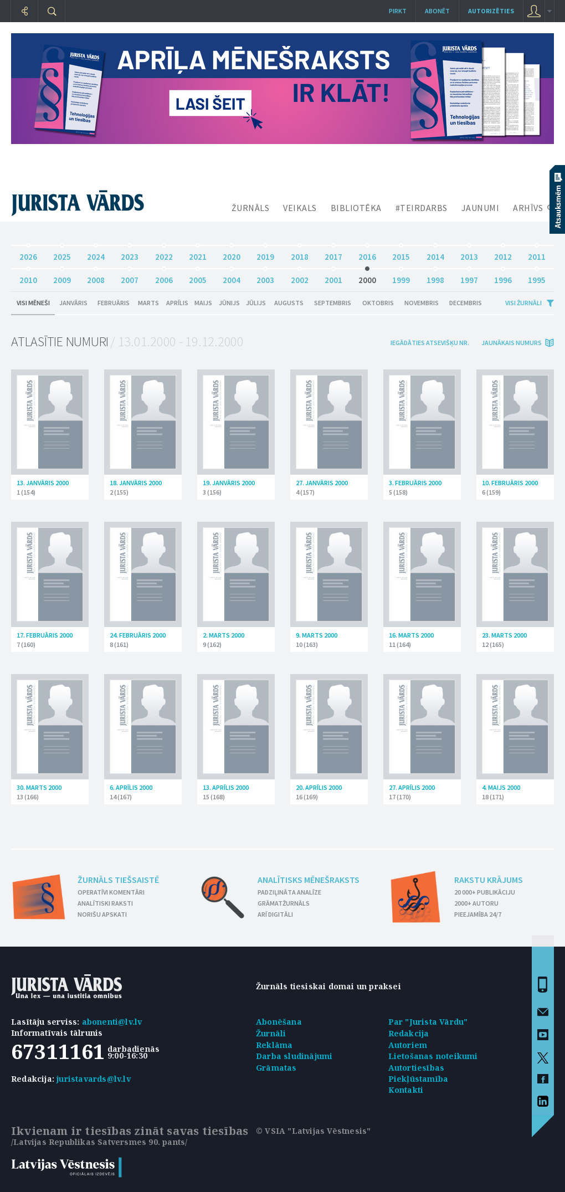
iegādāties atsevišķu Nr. (430, 342)
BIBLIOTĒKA (356, 207)
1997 (469, 277)
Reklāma (274, 1045)
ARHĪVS (528, 207)
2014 (435, 254)
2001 (333, 277)
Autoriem (408, 1045)
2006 (164, 277)
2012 (503, 254)
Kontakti (406, 1090)
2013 (469, 254)
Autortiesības (416, 1067)
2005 (198, 277)
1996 (503, 277)
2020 (231, 254)
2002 (300, 277)
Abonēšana (279, 1021)
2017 (333, 254)
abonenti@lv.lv (112, 1021)
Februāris (113, 303)
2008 (96, 277)
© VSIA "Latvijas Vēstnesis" (313, 1131)
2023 (129, 254)
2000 (367, 277)
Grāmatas (276, 1067)
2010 (28, 277)
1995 (537, 277)
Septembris (332, 303)
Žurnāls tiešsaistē (118, 879)
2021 (198, 254)
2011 (537, 254)
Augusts (289, 303)
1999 (401, 277)
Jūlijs (256, 303)
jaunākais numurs (511, 342)
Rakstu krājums (488, 879)
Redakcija (408, 1033)
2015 (401, 254)
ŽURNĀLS (251, 207)
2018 (300, 254)
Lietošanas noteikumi (433, 1056)
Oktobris (378, 303)
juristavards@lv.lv (93, 1078)
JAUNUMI (480, 207)
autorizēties (491, 11)
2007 (129, 277)
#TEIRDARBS (422, 207)
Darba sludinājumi (294, 1056)
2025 (62, 254)
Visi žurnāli (523, 303)
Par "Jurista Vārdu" (428, 1021)
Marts (148, 303)
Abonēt (437, 11)
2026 (28, 254)
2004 (231, 277)
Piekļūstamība (418, 1078)
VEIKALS (300, 207)
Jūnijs (229, 303)
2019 (265, 254)
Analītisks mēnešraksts (308, 879)
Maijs (203, 303)
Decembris (465, 303)
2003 (265, 277)
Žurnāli (271, 1033)
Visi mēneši (33, 303)
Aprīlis (177, 303)
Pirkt (398, 11)
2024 (96, 254)
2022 (164, 254)
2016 (367, 254)
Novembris (421, 303)
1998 (435, 277)
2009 (62, 277)
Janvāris (73, 303)
